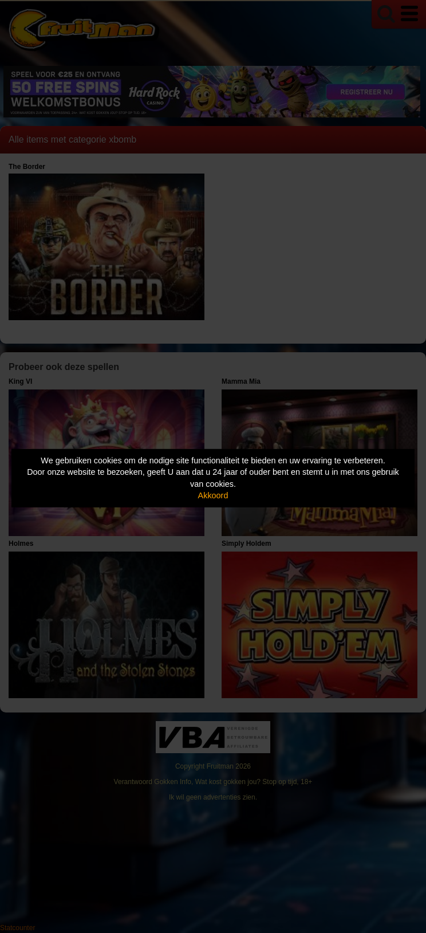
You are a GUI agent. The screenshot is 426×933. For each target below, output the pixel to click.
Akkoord (213, 495)
